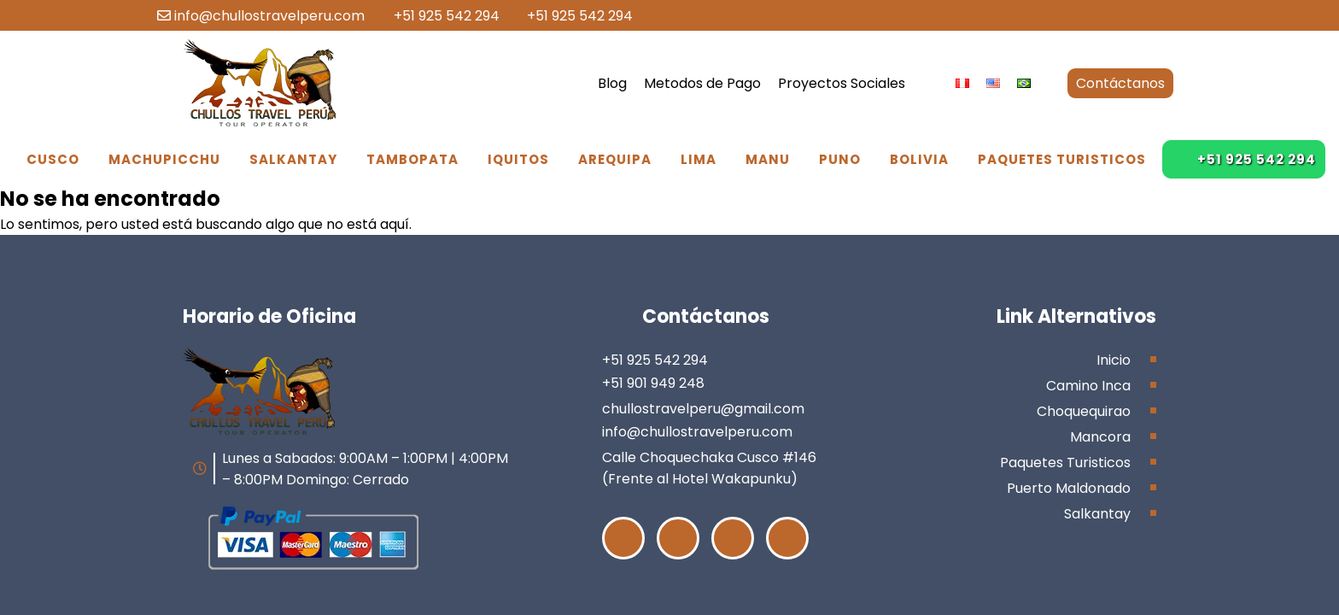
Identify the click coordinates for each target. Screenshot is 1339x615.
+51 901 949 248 (653, 383)
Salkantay (293, 159)
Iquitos (518, 159)
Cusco (52, 159)
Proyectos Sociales (841, 83)
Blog (612, 83)
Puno (840, 159)
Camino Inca (1088, 385)
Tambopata (412, 159)
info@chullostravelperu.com (261, 16)
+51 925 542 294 (438, 16)
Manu (768, 159)
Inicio (1113, 360)
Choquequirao (1084, 411)
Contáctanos (1120, 83)
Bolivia (919, 159)
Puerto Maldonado (1069, 488)
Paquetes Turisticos (1062, 159)
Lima (698, 159)
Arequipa (615, 159)
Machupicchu (164, 159)
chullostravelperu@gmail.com (703, 409)
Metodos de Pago (702, 83)
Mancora (1100, 437)
